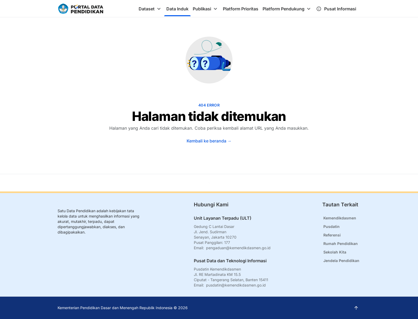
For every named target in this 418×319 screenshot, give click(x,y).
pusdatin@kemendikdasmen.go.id (236, 285)
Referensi (332, 235)
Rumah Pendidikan (340, 243)
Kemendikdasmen (339, 218)
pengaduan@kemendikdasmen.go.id (238, 248)
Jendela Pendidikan (341, 260)
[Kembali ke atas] (356, 308)
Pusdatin (331, 226)
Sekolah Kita (334, 252)
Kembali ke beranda (209, 141)
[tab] (150, 8)
